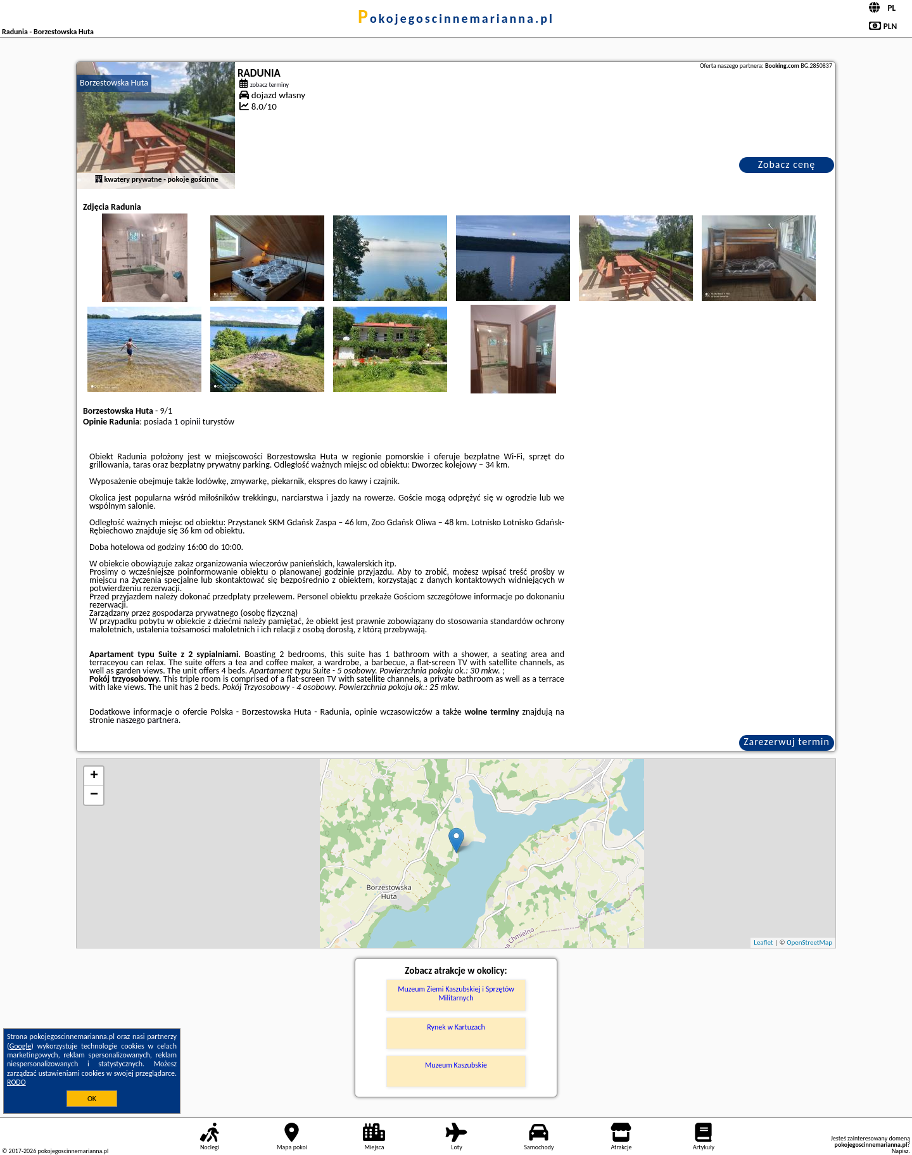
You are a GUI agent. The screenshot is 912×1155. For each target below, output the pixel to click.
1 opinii (187, 421)
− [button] (94, 795)
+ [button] (94, 776)
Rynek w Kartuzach (455, 1027)
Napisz (900, 1151)
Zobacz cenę (787, 164)
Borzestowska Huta (114, 82)
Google (21, 1046)
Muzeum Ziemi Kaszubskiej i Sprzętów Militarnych (456, 993)
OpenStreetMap (809, 942)
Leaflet (763, 942)
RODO (16, 1082)
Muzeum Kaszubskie (456, 1065)
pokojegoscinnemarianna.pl (456, 18)
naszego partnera (148, 720)
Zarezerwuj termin (787, 742)
